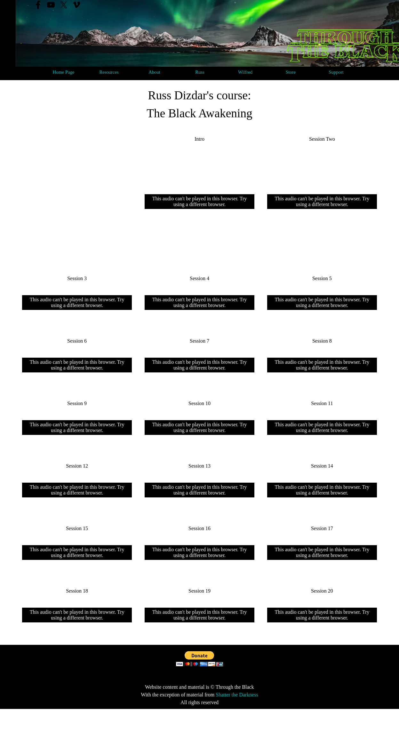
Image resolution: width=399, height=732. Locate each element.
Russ (199, 72)
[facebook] (38, 5)
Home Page (64, 72)
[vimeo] (76, 5)
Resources (108, 72)
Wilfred (245, 72)
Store (291, 72)
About (154, 72)
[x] (63, 5)
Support (336, 72)
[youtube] (51, 5)
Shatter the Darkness (237, 694)
